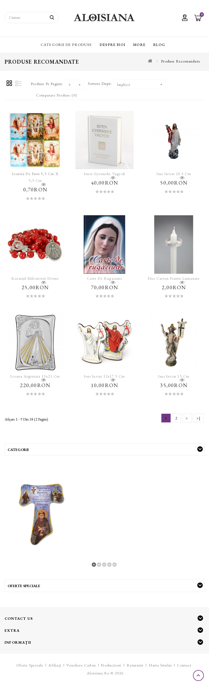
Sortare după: (100, 83)
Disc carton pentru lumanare (174, 278)
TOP (199, 675)
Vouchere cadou (81, 665)
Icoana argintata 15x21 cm (35, 376)
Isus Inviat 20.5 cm (173, 173)
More (139, 44)
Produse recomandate (180, 61)
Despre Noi (112, 44)
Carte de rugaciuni (104, 278)
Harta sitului (160, 665)
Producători (111, 665)
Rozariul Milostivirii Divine (35, 278)
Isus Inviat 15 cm (173, 376)
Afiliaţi (54, 665)
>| (198, 418)
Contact (184, 665)
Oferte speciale (29, 665)
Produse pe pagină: (47, 83)
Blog (159, 44)
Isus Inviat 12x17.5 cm (104, 376)
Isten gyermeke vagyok (104, 173)
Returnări (135, 665)
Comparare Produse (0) (56, 95)
